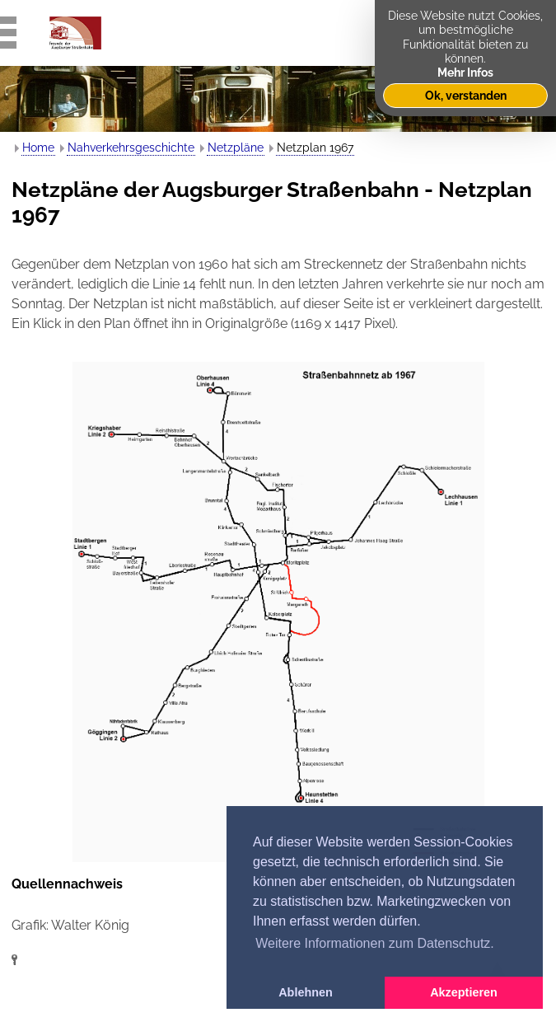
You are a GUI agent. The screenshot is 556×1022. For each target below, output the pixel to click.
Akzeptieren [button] (464, 992)
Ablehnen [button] (305, 992)
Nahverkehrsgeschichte (131, 147)
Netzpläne (236, 147)
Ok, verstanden (466, 95)
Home (38, 147)
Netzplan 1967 (315, 147)
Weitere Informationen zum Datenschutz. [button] (374, 943)
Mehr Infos (465, 72)
